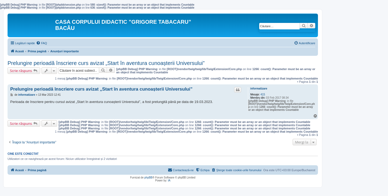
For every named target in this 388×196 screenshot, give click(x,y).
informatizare (258, 88)
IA (169, 180)
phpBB (148, 177)
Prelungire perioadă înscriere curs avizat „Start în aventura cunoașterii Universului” (106, 63)
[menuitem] (41, 43)
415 (263, 94)
